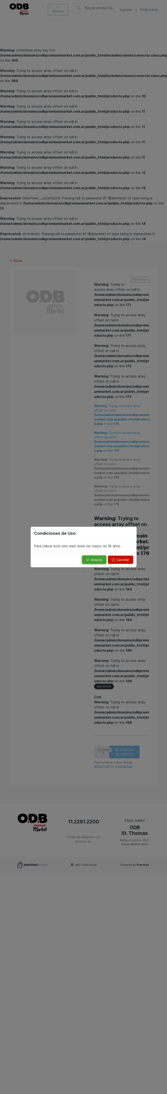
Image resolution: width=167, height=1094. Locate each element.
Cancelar (120, 560)
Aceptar (94, 560)
